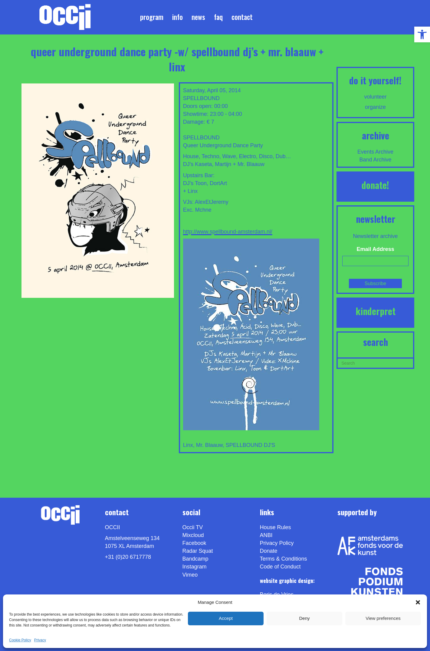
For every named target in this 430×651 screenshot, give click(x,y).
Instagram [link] (194, 567)
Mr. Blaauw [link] (209, 445)
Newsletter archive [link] (375, 236)
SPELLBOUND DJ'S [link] (250, 445)
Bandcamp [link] (195, 559)
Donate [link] (268, 551)
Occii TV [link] (192, 527)
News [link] (198, 17)
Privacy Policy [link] (277, 543)
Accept (226, 618)
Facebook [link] (194, 543)
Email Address (375, 249)
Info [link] (177, 17)
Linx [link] (188, 445)
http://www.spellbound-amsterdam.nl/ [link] (227, 232)
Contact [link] (242, 17)
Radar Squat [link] (197, 551)
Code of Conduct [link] (280, 567)
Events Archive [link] (375, 152)
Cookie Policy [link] (20, 640)
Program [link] (151, 17)
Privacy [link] (40, 640)
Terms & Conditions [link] (283, 559)
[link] (422, 34)
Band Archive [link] (375, 160)
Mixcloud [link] (193, 535)
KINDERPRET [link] (376, 311)
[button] (418, 602)
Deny (304, 618)
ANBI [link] (266, 535)
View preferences (383, 618)
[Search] (375, 362)
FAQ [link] (218, 17)
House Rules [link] (275, 527)
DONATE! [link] (375, 185)
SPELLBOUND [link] (201, 98)
